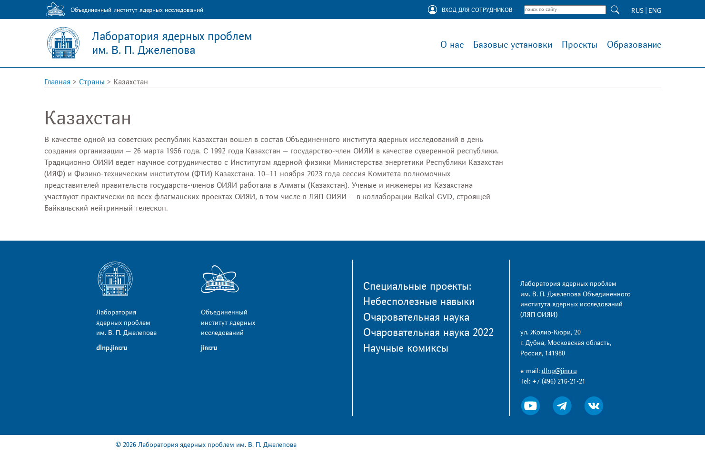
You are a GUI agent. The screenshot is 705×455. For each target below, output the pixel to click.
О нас (452, 45)
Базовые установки (512, 45)
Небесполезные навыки (419, 301)
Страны (92, 82)
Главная (57, 82)
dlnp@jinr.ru (559, 371)
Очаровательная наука (416, 317)
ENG (654, 11)
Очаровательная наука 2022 (428, 332)
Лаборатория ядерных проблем (172, 43)
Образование (634, 45)
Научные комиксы (405, 348)
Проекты (579, 45)
